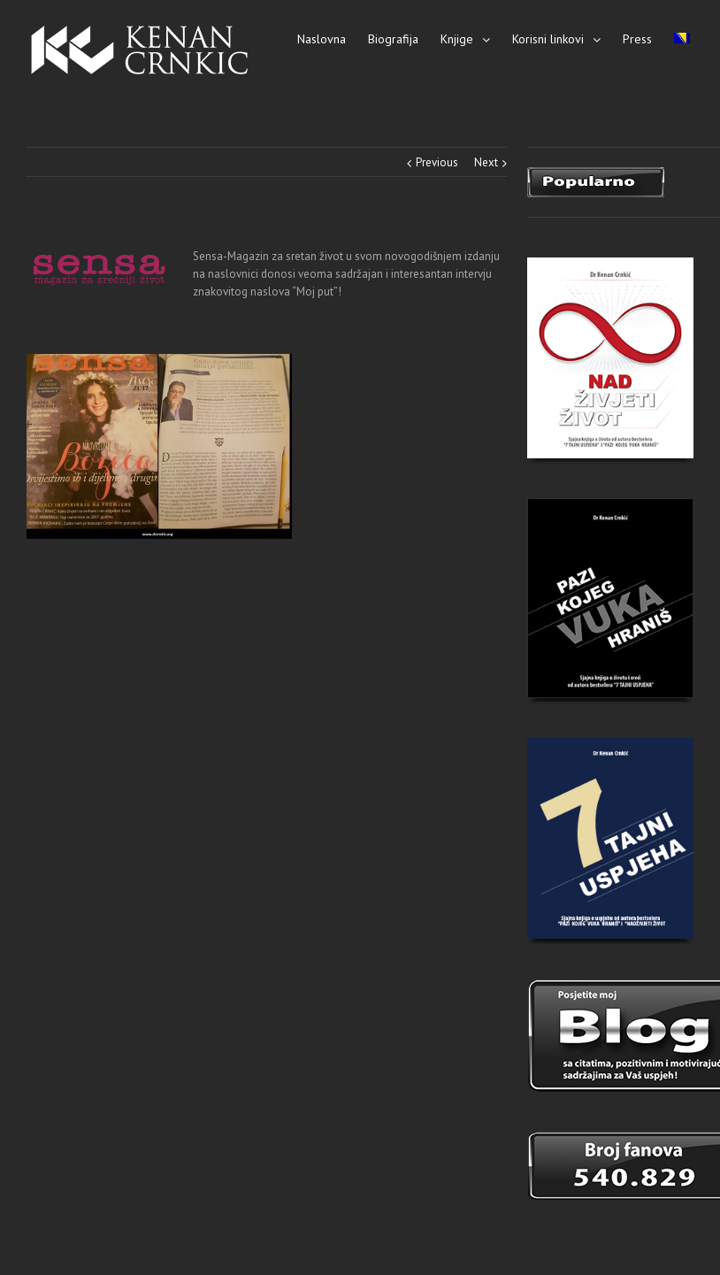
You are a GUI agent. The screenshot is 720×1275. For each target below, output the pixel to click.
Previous (437, 162)
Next (486, 162)
